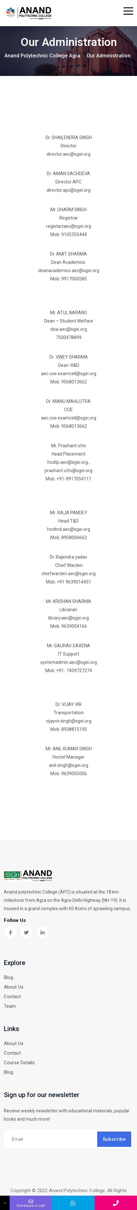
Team (10, 1006)
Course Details (19, 1062)
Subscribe (114, 1139)
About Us (13, 987)
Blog (8, 977)
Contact (12, 996)
